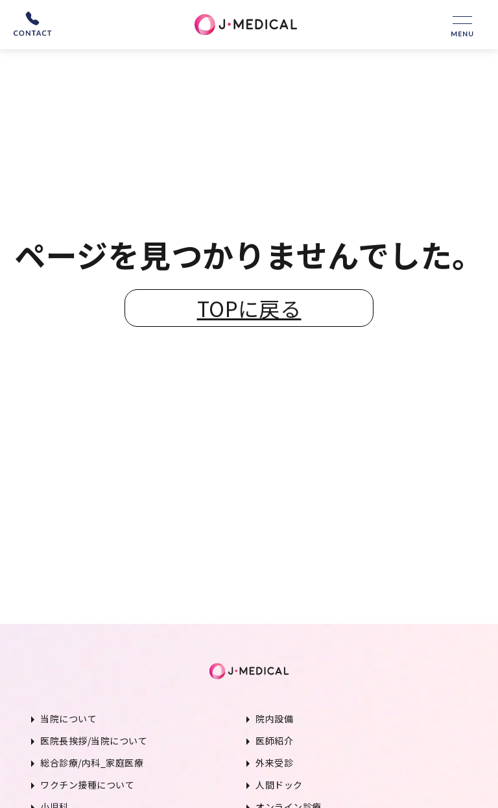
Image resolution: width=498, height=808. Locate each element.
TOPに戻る (249, 308)
